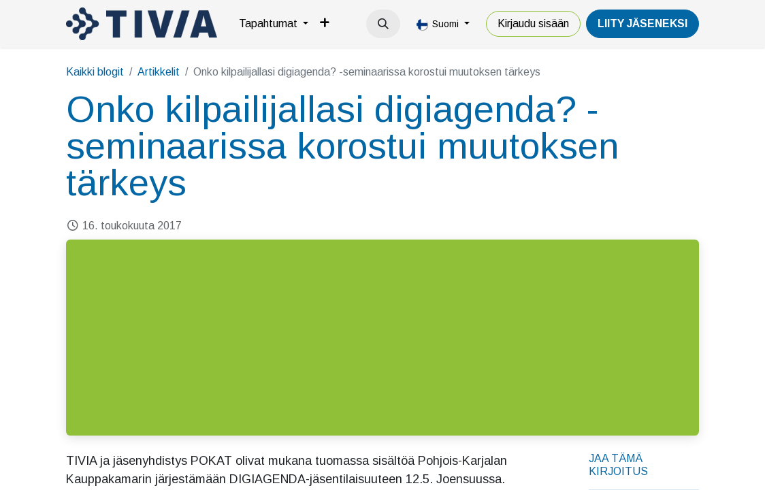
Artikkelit (158, 72)
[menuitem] (273, 23)
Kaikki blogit (95, 72)
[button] (383, 24)
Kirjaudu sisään (533, 23)
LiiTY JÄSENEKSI (642, 23)
